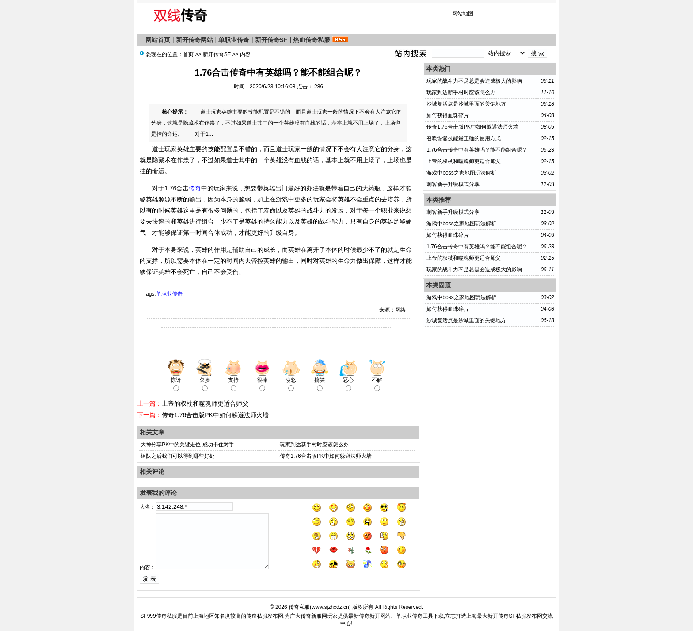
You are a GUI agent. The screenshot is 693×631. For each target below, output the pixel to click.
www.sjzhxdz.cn (330, 607)
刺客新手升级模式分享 (453, 184)
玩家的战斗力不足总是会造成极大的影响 (474, 81)
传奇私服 (299, 607)
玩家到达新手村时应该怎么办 (314, 444)
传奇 (195, 188)
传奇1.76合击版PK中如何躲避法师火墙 (215, 414)
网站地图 (462, 14)
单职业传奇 (233, 39)
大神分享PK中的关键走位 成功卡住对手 (187, 444)
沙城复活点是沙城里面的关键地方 (466, 104)
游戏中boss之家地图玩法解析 (461, 173)
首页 (188, 54)
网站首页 (157, 39)
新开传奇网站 (194, 39)
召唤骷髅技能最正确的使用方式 (463, 138)
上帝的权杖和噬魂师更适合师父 (205, 403)
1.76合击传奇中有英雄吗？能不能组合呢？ (476, 150)
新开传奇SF (271, 39)
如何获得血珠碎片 (447, 115)
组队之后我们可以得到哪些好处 (178, 456)
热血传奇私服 (311, 39)
